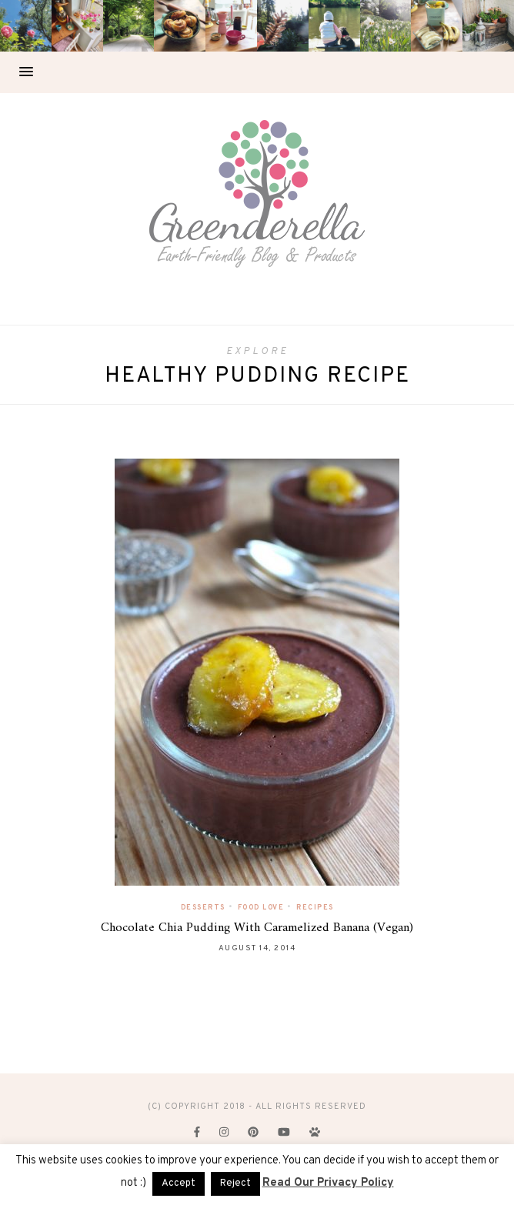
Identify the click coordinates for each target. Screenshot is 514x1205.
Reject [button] (235, 1183)
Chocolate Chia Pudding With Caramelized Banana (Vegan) (257, 928)
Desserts (203, 907)
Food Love (261, 907)
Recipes (315, 907)
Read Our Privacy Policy (328, 1183)
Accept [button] (178, 1183)
